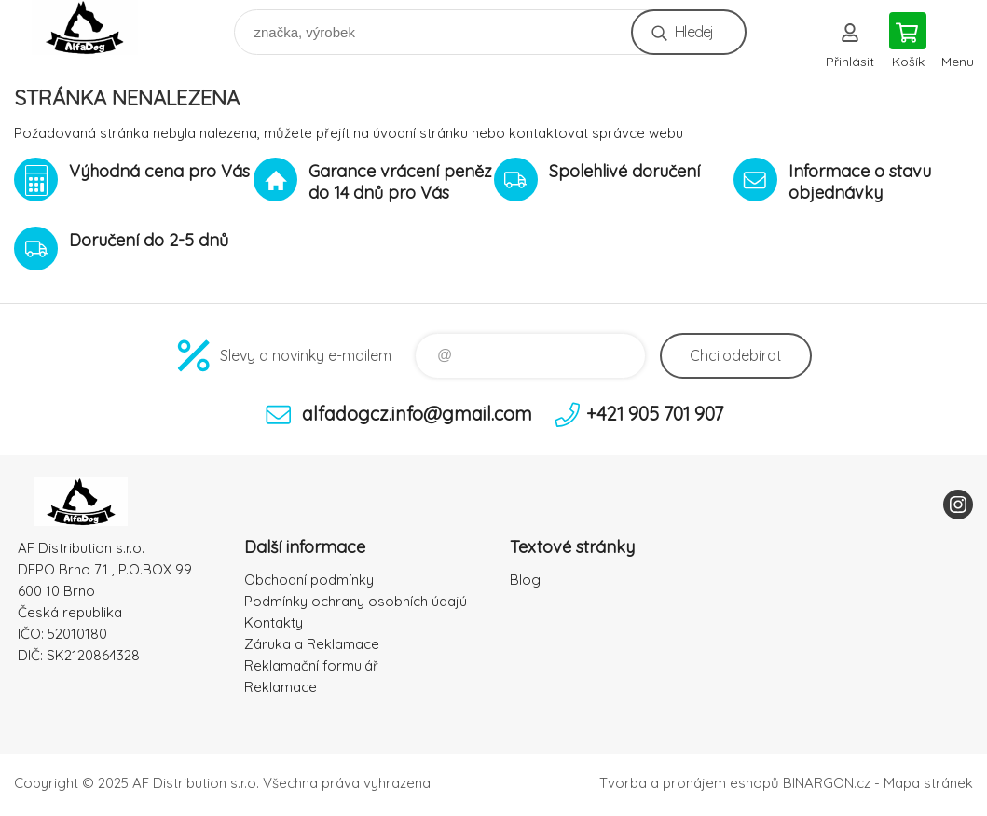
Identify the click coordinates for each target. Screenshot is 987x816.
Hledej (694, 31)
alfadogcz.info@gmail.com (417, 413)
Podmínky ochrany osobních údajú (355, 601)
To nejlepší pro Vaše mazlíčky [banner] (96, 27)
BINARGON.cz (826, 783)
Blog (525, 579)
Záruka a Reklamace (311, 644)
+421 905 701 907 (654, 413)
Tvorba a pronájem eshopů (689, 783)
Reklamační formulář (311, 665)
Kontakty (273, 622)
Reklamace (280, 687)
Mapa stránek (928, 783)
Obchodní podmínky (309, 579)
